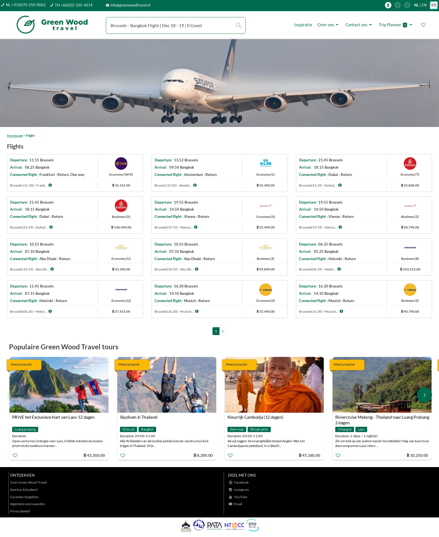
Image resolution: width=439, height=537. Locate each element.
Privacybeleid (20, 511)
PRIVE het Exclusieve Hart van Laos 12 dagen (54, 417)
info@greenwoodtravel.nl (130, 5)
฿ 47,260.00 (310, 455)
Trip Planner (396, 24)
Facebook (241, 482)
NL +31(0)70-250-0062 (26, 5)
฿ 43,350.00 (94, 455)
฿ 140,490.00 (121, 227)
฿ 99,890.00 (265, 269)
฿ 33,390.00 (121, 269)
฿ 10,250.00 (417, 455)
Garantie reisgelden (24, 497)
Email (238, 504)
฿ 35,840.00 (410, 185)
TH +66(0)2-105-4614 (74, 5)
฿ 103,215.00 (410, 269)
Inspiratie (303, 24)
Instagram (241, 489)
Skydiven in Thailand (139, 417)
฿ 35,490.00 (265, 185)
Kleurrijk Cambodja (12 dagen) (256, 417)
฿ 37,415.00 (121, 311)
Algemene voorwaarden (27, 504)
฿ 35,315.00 (121, 185)
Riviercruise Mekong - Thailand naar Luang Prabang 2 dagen (382, 417)
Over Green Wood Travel (28, 482)
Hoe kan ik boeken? (24, 489)
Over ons (328, 24)
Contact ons (359, 24)
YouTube (240, 497)
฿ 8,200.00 (203, 455)
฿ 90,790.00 (410, 227)
